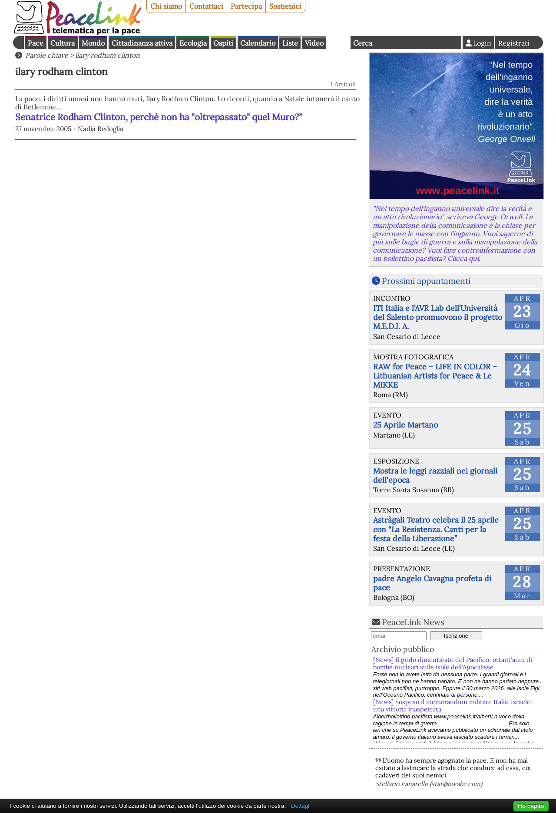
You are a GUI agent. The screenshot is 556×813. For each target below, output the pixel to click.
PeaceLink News (413, 622)
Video (314, 43)
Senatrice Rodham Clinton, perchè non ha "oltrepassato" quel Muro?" (158, 117)
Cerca (362, 43)
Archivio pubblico (402, 649)
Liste (290, 43)
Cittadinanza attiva (142, 43)
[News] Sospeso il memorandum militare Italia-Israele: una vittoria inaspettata (452, 705)
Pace (35, 43)
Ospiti (223, 43)
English (338, 42)
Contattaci (206, 6)
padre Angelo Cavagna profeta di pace (432, 582)
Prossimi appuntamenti (426, 281)
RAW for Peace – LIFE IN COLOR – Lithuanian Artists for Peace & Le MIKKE (435, 376)
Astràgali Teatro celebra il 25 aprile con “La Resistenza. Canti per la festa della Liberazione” (436, 529)
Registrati (514, 43)
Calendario (257, 43)
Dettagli (301, 806)
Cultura (62, 43)
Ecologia (193, 43)
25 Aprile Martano (405, 425)
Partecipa (246, 6)
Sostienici (285, 6)
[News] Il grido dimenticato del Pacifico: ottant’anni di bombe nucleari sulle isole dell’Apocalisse (452, 663)
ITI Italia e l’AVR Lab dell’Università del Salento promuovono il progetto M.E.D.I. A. (437, 317)
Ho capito (531, 806)
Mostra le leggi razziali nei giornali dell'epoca (435, 475)
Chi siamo (166, 6)
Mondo (93, 43)
